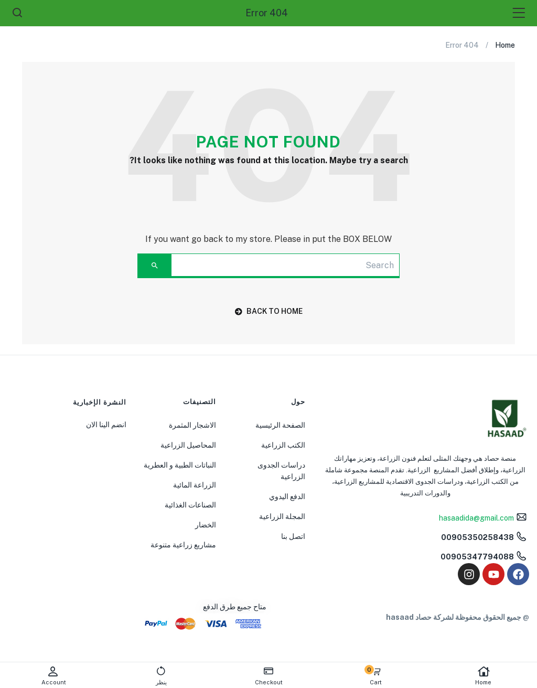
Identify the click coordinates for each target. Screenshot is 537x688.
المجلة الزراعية (282, 516)
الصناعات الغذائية (190, 505)
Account (54, 675)
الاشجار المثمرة (192, 425)
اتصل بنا (293, 536)
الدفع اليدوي (287, 496)
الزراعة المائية (194, 485)
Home (483, 675)
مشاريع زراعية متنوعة (183, 545)
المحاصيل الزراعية (188, 445)
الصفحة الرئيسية (280, 425)
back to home (269, 311)
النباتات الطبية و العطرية (180, 465)
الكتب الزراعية (283, 445)
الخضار (205, 525)
